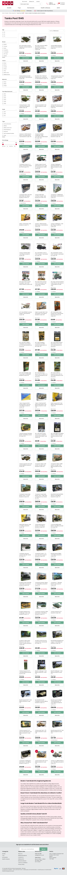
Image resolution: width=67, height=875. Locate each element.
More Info (25, 61)
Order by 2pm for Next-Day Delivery (45, 10)
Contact (38, 1)
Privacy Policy (21, 864)
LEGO (58, 8)
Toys (19, 8)
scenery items (40, 833)
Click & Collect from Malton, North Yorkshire (35, 13)
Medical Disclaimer (22, 855)
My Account (24, 1)
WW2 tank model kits (25, 790)
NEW (37, 751)
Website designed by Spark (8, 871)
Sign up (43, 849)
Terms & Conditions (22, 862)
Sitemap (23, 868)
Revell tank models (27, 818)
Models (9, 8)
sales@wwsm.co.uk (39, 855)
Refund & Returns (22, 861)
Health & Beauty (45, 8)
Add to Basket (25, 58)
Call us (51, 3)
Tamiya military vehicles (55, 816)
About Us (20, 853)
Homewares (30, 8)
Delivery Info (31, 1)
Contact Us (20, 857)
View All (3, 57)
